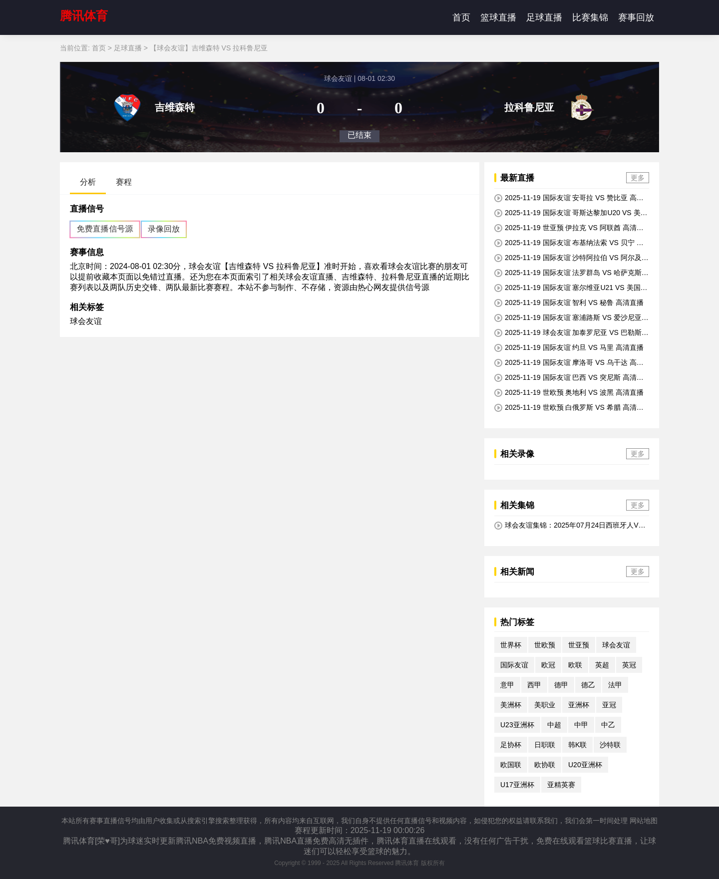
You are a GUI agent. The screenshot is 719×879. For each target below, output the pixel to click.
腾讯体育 (84, 15)
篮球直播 (498, 17)
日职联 (544, 745)
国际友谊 (514, 665)
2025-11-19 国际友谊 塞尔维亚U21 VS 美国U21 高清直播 (570, 288)
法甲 (615, 685)
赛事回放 (636, 17)
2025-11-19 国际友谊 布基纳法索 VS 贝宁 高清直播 (569, 243)
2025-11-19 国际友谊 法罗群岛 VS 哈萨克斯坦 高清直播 (571, 273)
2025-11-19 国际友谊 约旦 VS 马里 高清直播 (569, 347)
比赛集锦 (590, 17)
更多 (638, 178)
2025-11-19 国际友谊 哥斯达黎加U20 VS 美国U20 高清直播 (571, 213)
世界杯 (510, 645)
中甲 (581, 725)
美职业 (544, 705)
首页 (461, 17)
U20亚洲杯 (585, 765)
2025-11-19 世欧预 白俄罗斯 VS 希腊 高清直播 (569, 407)
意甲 (507, 685)
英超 (602, 665)
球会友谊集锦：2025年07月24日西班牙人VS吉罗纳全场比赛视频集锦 (568, 525)
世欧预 (544, 645)
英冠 (629, 665)
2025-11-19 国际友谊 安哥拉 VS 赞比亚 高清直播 (569, 198)
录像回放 (164, 229)
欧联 (575, 665)
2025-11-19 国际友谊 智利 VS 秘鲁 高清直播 (569, 302)
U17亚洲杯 (517, 785)
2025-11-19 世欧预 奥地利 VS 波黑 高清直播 (569, 392)
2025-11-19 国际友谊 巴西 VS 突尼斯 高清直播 (569, 377)
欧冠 (548, 665)
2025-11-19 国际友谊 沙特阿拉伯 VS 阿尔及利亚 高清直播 (571, 258)
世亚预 (578, 645)
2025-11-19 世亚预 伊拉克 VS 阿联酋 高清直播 (569, 228)
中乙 (608, 725)
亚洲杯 (578, 705)
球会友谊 (86, 321)
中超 (554, 725)
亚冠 (609, 705)
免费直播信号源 (104, 229)
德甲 (561, 685)
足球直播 (544, 17)
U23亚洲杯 (517, 725)
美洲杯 (510, 705)
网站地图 (644, 821)
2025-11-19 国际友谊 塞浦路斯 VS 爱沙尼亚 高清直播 (568, 317)
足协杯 (510, 745)
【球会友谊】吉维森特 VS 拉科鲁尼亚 (209, 48)
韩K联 (577, 745)
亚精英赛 (561, 785)
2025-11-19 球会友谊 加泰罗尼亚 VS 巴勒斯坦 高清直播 (571, 332)
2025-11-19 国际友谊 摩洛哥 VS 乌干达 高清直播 (569, 362)
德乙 (588, 685)
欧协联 (544, 765)
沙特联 (610, 745)
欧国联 (510, 765)
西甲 (534, 685)
